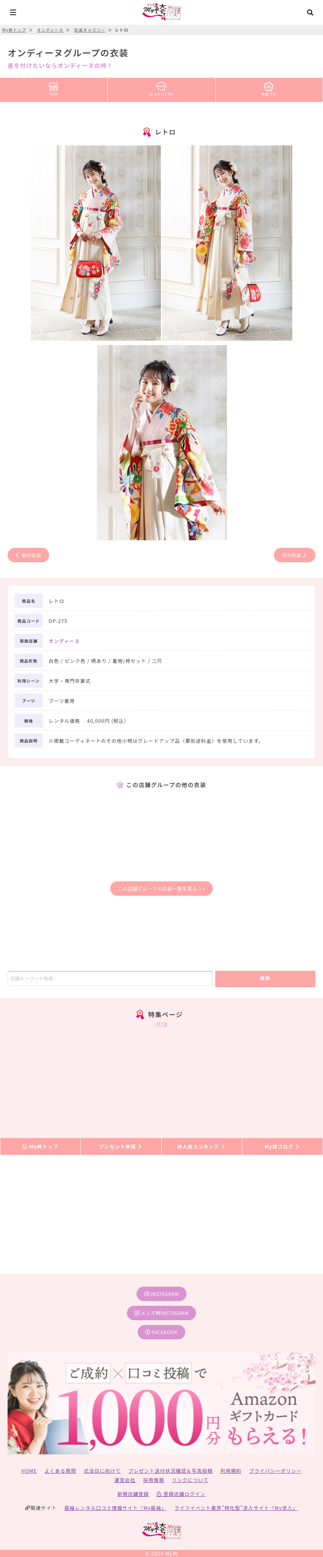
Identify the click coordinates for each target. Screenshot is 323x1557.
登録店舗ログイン (181, 1493)
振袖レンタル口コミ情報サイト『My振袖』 (115, 1507)
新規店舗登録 (133, 1493)
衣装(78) (269, 87)
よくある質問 (60, 1470)
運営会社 (124, 1479)
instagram (162, 1293)
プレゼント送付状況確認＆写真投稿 (171, 1470)
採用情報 (153, 1479)
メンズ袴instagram (162, 1312)
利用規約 (231, 1470)
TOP (54, 87)
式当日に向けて (102, 1470)
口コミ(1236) (161, 87)
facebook (161, 1332)
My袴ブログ (282, 1146)
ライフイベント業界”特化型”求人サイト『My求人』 (236, 1507)
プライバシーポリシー (275, 1470)
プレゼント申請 (121, 1146)
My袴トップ (40, 1146)
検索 (265, 977)
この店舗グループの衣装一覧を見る (161, 888)
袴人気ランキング (201, 1146)
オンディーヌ (64, 640)
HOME (29, 1470)
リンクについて (190, 1479)
